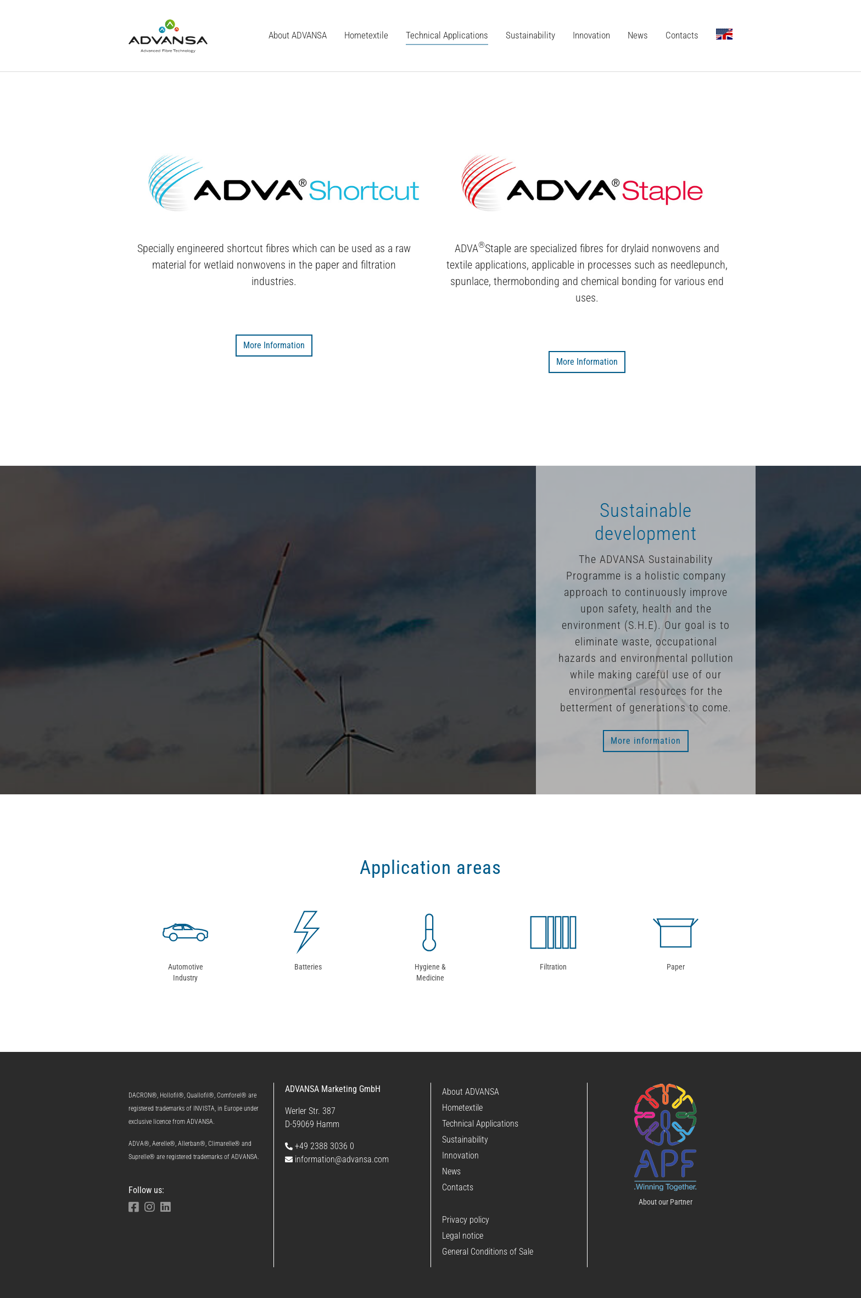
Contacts (457, 1187)
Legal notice (462, 1235)
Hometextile (462, 1107)
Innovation (460, 1155)
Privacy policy (465, 1220)
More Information (274, 345)
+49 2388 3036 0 (319, 1146)
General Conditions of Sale (487, 1251)
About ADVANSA (470, 1092)
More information (646, 741)
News (451, 1171)
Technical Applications (480, 1123)
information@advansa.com (337, 1159)
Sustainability (465, 1139)
